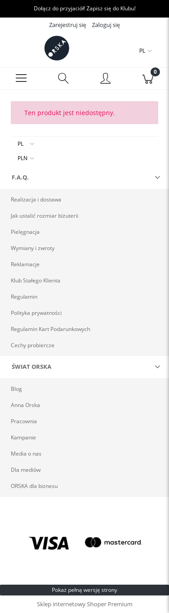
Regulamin (24, 296)
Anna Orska (25, 405)
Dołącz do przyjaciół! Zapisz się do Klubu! (85, 8)
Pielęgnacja (25, 232)
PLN (22, 158)
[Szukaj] (63, 78)
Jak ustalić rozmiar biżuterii (44, 215)
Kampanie (23, 437)
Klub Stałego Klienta (35, 280)
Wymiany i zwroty (33, 248)
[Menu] (21, 78)
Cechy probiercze (33, 345)
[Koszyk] (148, 78)
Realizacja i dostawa (36, 199)
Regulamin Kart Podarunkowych (50, 329)
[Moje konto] (106, 79)
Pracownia (24, 421)
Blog (16, 389)
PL (20, 144)
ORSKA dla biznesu (34, 486)
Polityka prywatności (36, 313)
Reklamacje (25, 264)
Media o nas (26, 453)
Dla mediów (26, 470)
